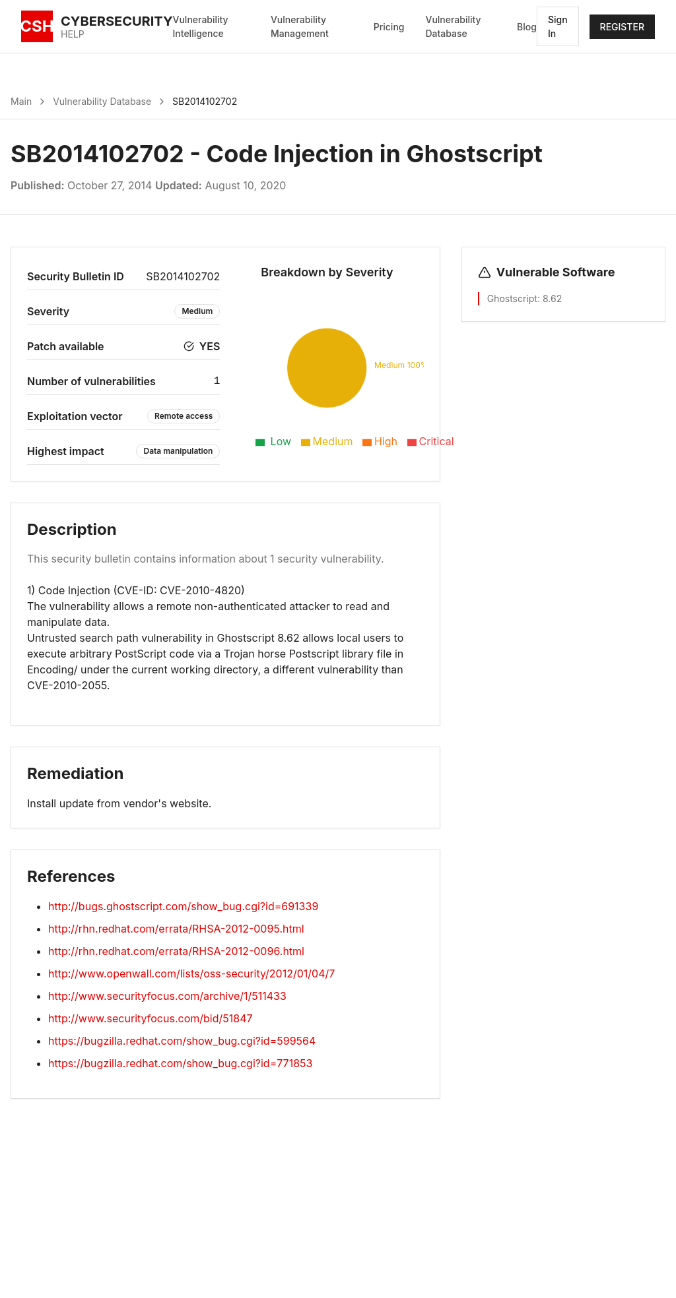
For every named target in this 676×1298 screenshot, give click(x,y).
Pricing (389, 26)
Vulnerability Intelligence (200, 26)
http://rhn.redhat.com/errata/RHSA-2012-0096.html (176, 951)
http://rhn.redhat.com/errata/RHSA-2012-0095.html (176, 928)
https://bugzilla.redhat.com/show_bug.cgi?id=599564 (182, 1040)
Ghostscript (512, 298)
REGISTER (622, 26)
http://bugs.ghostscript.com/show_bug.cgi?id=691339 (183, 906)
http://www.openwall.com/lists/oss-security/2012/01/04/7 (191, 973)
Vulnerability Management (300, 26)
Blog (527, 26)
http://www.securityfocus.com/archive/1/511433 (167, 996)
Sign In (558, 26)
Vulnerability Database (453, 26)
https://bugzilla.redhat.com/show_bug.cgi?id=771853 (180, 1063)
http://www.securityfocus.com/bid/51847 (150, 1018)
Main (21, 101)
